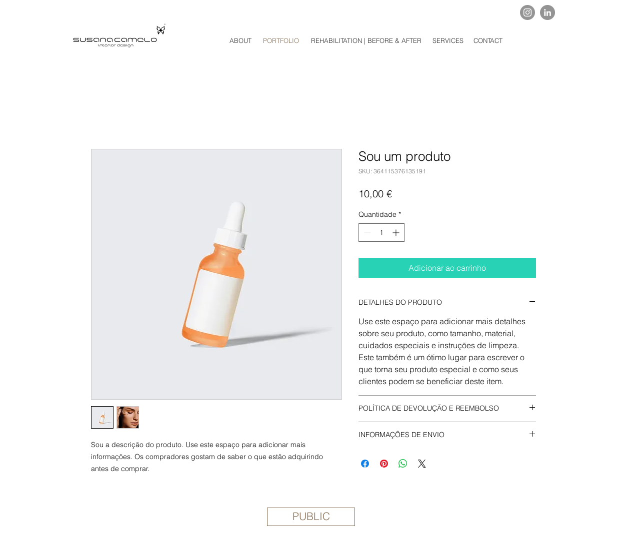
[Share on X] (422, 464)
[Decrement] (366, 232)
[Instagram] (527, 12)
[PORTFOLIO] (281, 40)
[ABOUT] (241, 40)
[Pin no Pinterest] (384, 464)
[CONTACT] (487, 40)
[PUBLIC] (311, 517)
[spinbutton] (381, 232)
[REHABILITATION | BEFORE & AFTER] (366, 40)
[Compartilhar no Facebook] (365, 464)
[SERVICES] (448, 40)
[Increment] (396, 232)
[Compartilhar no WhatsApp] (403, 464)
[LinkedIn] (547, 12)
